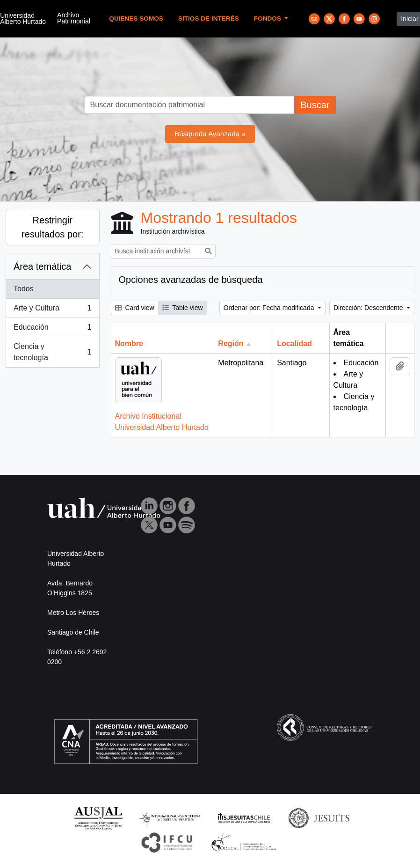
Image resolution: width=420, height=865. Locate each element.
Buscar (314, 105)
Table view (182, 307)
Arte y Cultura (52, 310)
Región (230, 343)
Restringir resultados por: (52, 227)
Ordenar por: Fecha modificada (270, 307)
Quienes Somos (136, 18)
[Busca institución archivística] (156, 251)
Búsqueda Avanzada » (210, 134)
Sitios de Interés (208, 18)
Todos (24, 289)
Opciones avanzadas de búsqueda (191, 279)
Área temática (42, 266)
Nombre (129, 343)
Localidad (294, 343)
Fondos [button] (268, 18)
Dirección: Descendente (369, 307)
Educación (52, 329)
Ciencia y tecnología (52, 352)
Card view (134, 307)
